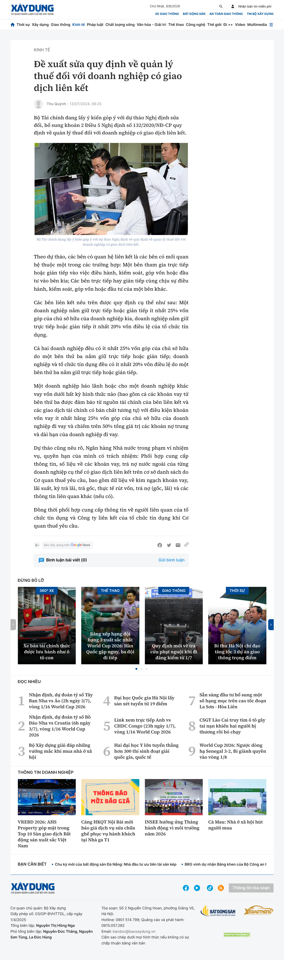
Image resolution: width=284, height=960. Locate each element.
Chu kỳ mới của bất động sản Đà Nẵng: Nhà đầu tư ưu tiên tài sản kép (115, 864)
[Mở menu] (271, 24)
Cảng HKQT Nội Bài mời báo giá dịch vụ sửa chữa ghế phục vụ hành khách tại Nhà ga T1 (108, 831)
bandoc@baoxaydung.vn (134, 931)
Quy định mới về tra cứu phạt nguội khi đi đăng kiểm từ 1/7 (173, 652)
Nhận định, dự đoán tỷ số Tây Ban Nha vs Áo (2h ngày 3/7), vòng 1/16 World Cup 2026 (61, 701)
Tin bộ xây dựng (260, 14)
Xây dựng (40, 24)
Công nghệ (195, 24)
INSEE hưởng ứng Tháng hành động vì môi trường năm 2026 (172, 828)
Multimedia (257, 24)
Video (240, 24)
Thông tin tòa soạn (251, 888)
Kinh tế (78, 24)
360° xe (46, 590)
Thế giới (214, 24)
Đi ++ (228, 24)
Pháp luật (95, 24)
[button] (136, 669)
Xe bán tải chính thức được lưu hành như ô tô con (46, 652)
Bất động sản (194, 14)
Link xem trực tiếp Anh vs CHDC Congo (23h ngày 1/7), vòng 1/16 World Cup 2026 (145, 726)
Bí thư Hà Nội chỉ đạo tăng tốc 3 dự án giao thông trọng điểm (237, 652)
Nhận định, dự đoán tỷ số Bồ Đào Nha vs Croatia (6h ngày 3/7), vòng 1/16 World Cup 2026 (60, 726)
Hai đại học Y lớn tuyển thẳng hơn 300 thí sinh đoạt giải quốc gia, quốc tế (146, 751)
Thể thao (176, 24)
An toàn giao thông (226, 14)
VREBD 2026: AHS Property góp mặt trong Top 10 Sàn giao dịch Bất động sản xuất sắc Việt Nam (44, 834)
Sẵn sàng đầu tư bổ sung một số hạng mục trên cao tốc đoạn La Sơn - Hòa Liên (233, 701)
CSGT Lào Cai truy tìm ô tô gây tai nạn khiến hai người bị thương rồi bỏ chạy (232, 726)
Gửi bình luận (171, 560)
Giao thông (60, 24)
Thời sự (23, 24)
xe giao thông (167, 14)
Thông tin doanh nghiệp (46, 772)
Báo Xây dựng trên (67, 545)
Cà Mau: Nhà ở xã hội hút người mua (235, 825)
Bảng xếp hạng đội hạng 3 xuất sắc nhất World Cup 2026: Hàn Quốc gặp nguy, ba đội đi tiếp (110, 646)
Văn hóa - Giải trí (151, 24)
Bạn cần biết (32, 864)
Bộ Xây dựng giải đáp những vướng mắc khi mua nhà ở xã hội (60, 751)
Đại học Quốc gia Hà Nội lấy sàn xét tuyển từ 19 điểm (144, 701)
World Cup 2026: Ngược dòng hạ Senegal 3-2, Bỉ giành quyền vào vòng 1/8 (233, 751)
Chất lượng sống (120, 24)
